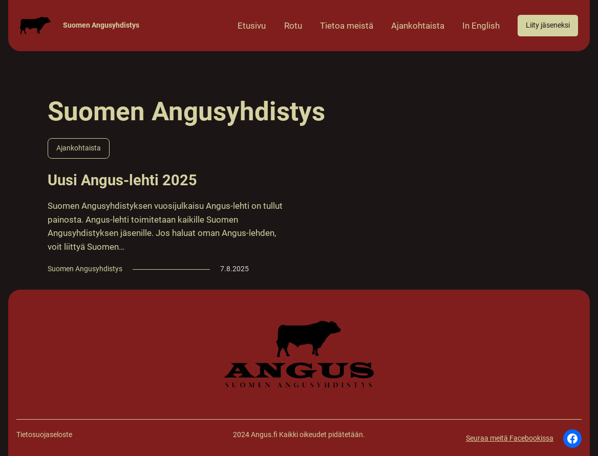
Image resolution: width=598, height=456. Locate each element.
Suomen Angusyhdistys (101, 25)
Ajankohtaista (78, 148)
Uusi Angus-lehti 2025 (122, 180)
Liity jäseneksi (548, 25)
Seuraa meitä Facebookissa (509, 438)
